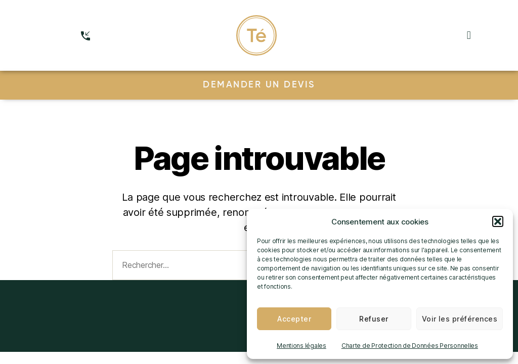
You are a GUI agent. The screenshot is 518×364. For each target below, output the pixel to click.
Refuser (373, 318)
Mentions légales (301, 345)
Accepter (294, 318)
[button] (498, 221)
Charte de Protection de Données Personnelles (409, 345)
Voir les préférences (459, 318)
